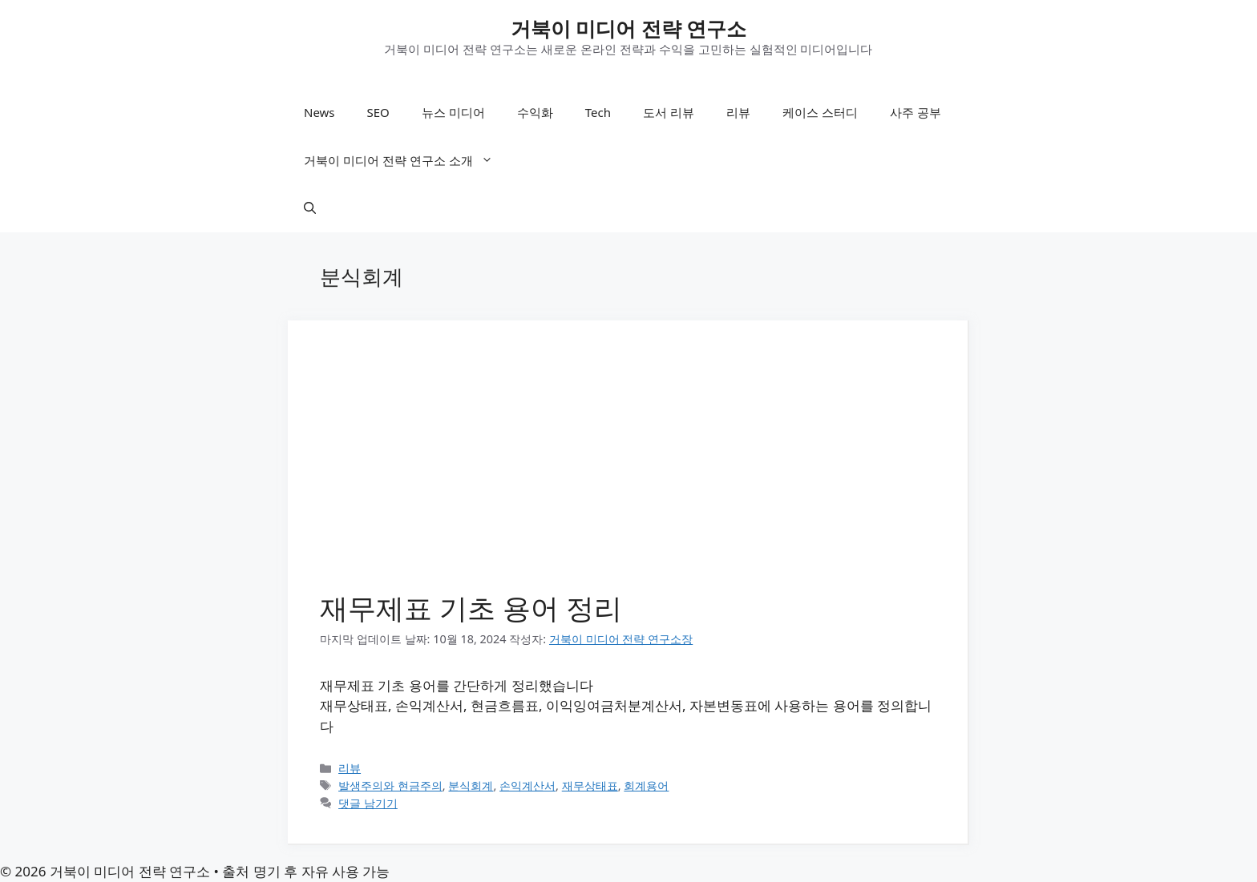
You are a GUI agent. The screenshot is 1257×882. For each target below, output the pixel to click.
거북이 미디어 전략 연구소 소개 (406, 160)
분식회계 (470, 785)
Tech (598, 112)
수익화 (535, 112)
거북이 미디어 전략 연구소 (629, 28)
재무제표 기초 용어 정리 (471, 607)
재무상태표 (590, 785)
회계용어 (646, 785)
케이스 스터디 (820, 112)
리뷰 (738, 112)
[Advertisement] (628, 472)
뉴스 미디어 (453, 112)
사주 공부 (915, 112)
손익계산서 (527, 785)
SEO (378, 112)
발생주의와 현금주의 (390, 785)
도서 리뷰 (668, 112)
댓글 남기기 (368, 803)
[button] (310, 208)
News (319, 112)
